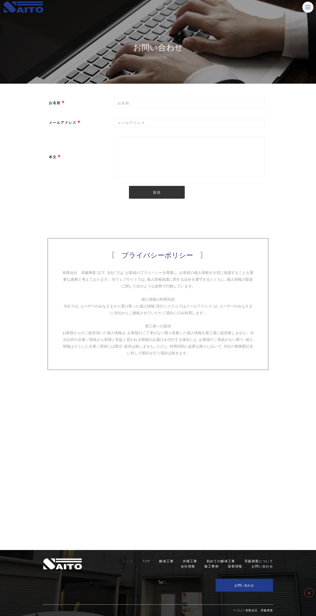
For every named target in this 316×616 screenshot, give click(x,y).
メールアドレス (62, 122)
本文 (53, 156)
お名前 (55, 102)
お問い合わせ (244, 585)
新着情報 (235, 566)
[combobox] (189, 122)
